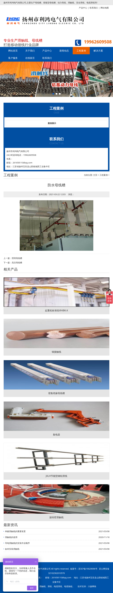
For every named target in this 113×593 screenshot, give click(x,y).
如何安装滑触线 (12, 549)
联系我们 (47, 58)
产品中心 (47, 50)
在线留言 (30, 58)
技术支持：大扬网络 (87, 586)
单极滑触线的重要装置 (15, 531)
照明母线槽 (17, 258)
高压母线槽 (17, 262)
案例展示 (52, 123)
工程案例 (81, 50)
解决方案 (98, 50)
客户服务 (13, 58)
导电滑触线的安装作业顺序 (17, 543)
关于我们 (30, 50)
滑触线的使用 (11, 537)
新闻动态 (64, 50)
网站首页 (13, 50)
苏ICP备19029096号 (87, 568)
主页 (95, 175)
